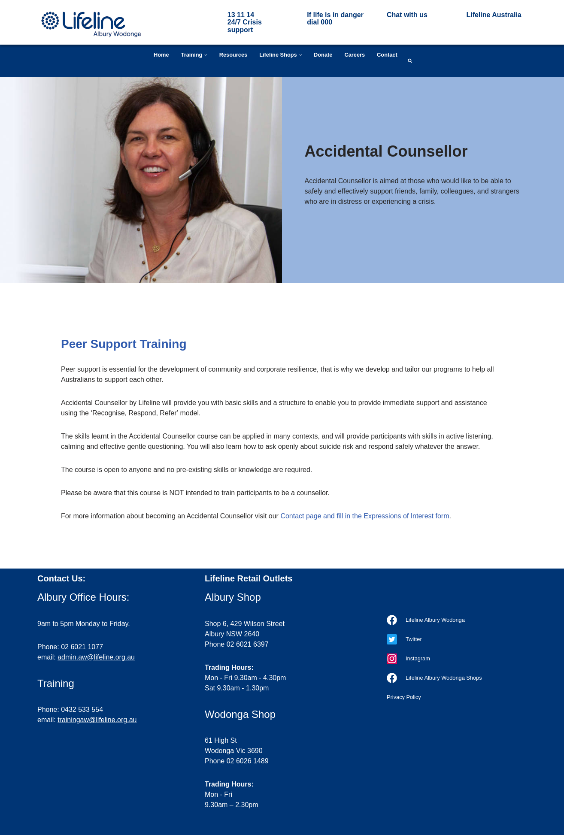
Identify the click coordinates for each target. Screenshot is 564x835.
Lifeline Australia (493, 14)
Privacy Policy (404, 697)
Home (161, 54)
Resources (233, 54)
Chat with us (407, 14)
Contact (387, 54)
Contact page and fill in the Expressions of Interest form (364, 516)
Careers (354, 54)
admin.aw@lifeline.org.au (96, 657)
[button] (205, 55)
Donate (323, 54)
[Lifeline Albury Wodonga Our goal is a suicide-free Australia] (91, 24)
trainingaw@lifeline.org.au (97, 719)
